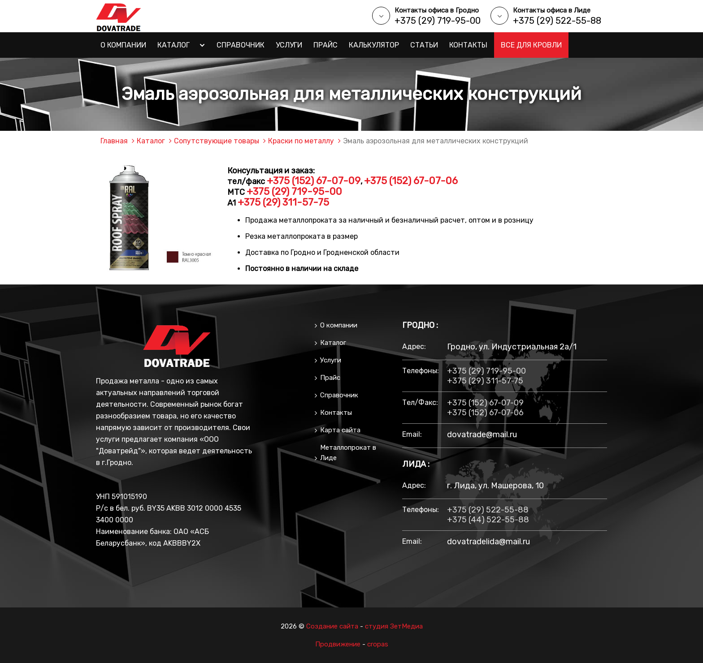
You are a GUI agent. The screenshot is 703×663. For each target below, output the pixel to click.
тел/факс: (420, 402)
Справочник (241, 45)
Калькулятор (374, 45)
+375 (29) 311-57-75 (283, 202)
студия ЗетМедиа (394, 626)
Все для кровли (531, 45)
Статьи (424, 45)
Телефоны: (420, 370)
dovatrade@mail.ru (482, 434)
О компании (123, 45)
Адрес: (414, 346)
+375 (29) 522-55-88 (557, 20)
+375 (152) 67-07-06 (411, 181)
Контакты (468, 45)
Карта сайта (340, 430)
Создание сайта (332, 626)
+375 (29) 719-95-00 (438, 20)
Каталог (173, 45)
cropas (377, 644)
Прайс (325, 45)
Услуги (289, 45)
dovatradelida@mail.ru (488, 542)
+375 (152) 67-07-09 (313, 181)
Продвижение (337, 644)
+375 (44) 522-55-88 (488, 520)
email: (412, 434)
